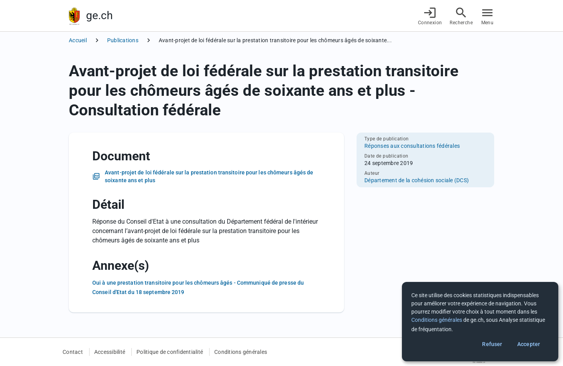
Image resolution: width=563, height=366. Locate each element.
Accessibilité (109, 352)
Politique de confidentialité (169, 352)
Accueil (78, 40)
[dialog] (480, 321)
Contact (73, 352)
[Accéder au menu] (487, 16)
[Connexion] (430, 16)
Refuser (492, 344)
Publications (122, 40)
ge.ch (99, 15)
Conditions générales (240, 352)
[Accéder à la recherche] (461, 16)
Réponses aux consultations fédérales (412, 146)
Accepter (528, 344)
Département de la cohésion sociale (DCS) (416, 180)
